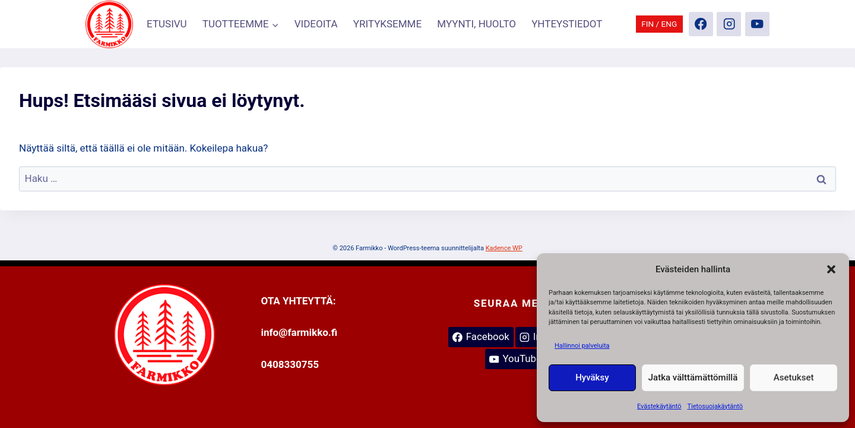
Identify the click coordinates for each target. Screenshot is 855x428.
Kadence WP (504, 248)
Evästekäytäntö (659, 406)
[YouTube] (757, 24)
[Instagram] (729, 24)
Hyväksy (592, 377)
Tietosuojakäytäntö (715, 406)
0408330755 (290, 364)
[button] (831, 269)
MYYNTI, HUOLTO (476, 24)
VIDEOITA (316, 24)
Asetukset (794, 377)
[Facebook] (701, 24)
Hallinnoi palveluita (582, 346)
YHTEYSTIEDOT (566, 24)
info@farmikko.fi (299, 332)
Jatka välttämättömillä (692, 377)
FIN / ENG (659, 24)
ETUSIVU (167, 24)
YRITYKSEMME (387, 24)
